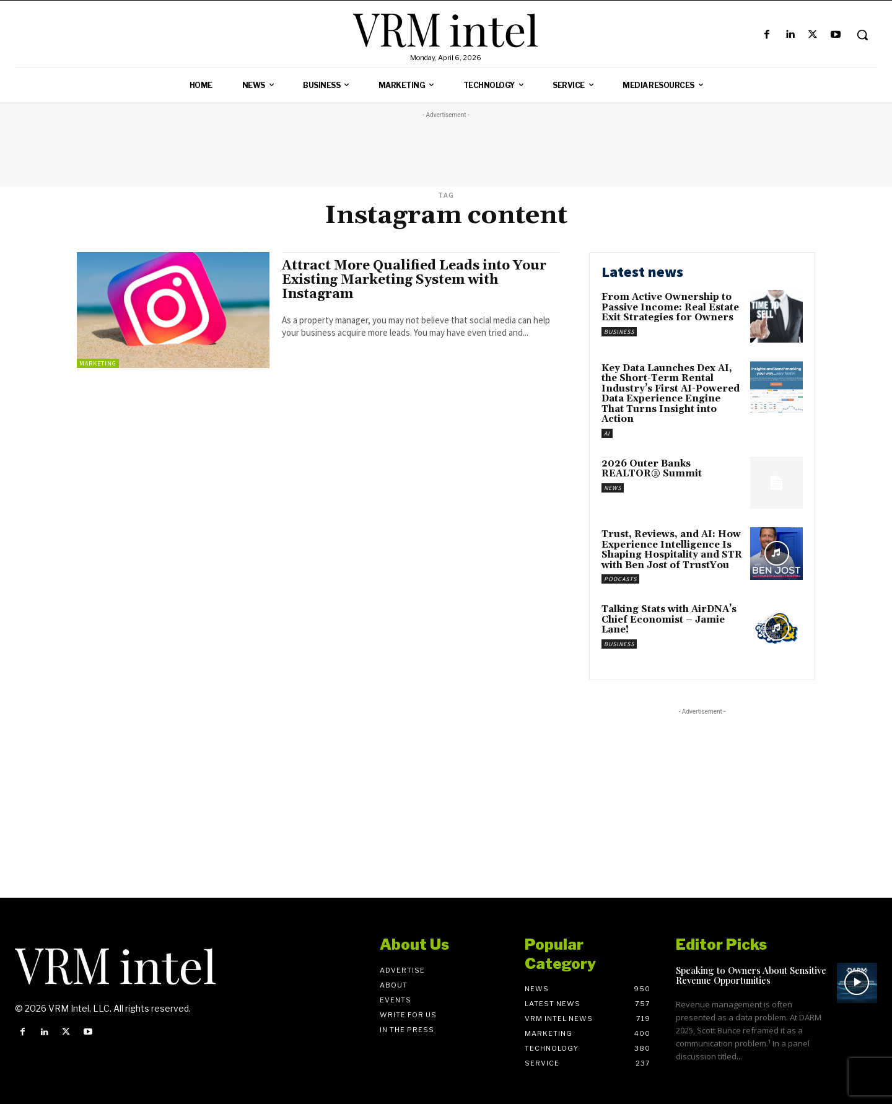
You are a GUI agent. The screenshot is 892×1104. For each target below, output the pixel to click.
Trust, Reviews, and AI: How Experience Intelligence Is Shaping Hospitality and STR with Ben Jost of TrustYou (671, 549)
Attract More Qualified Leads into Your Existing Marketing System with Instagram (414, 280)
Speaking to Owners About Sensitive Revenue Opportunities (751, 975)
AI (607, 433)
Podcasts (620, 579)
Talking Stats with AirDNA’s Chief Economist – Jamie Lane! (669, 619)
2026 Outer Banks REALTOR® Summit (651, 469)
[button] (862, 35)
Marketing (97, 363)
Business (619, 332)
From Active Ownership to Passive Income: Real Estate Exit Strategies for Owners (670, 307)
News (612, 488)
